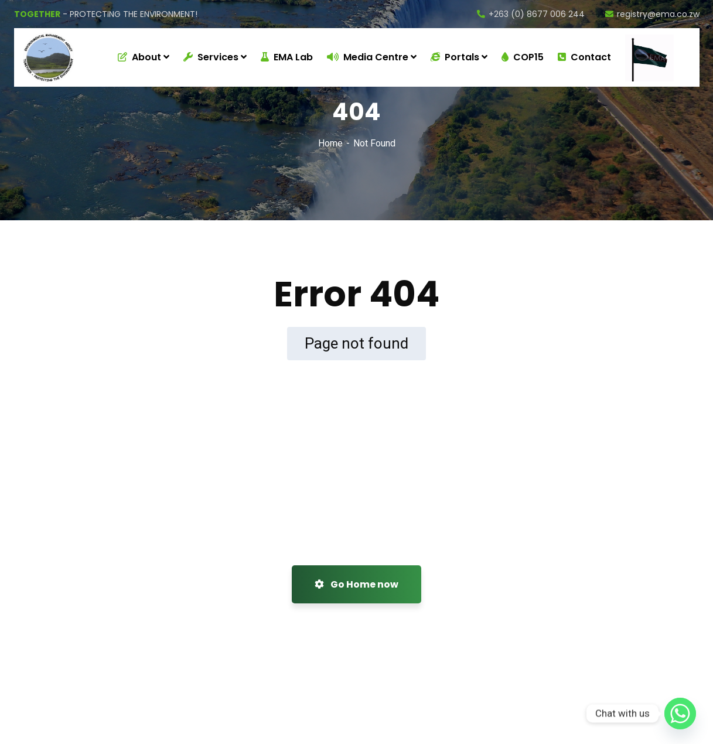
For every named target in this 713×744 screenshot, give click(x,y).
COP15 (523, 57)
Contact (584, 57)
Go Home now (356, 584)
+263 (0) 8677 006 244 (531, 14)
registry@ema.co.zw (652, 14)
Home (330, 143)
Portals (455, 57)
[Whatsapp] (680, 713)
